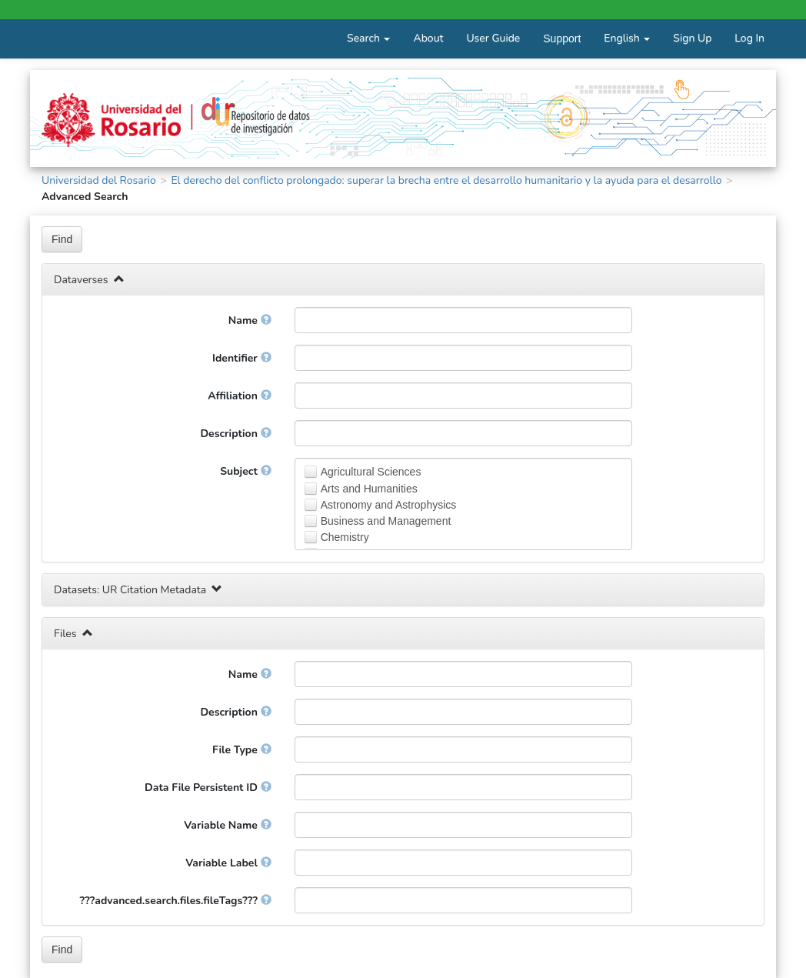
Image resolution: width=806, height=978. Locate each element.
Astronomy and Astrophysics (389, 505)
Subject (245, 471)
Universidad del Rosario (99, 180)
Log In (749, 38)
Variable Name (227, 825)
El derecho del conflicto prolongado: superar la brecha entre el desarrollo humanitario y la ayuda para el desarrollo (446, 180)
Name (249, 320)
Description (235, 433)
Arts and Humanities (369, 488)
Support (562, 38)
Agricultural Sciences (371, 472)
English (627, 38)
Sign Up (692, 38)
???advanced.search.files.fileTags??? (175, 900)
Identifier (241, 358)
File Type (241, 750)
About (428, 38)
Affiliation (239, 396)
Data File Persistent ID (208, 787)
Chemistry (345, 537)
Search (368, 38)
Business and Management (386, 521)
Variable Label (228, 863)
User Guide (493, 38)
